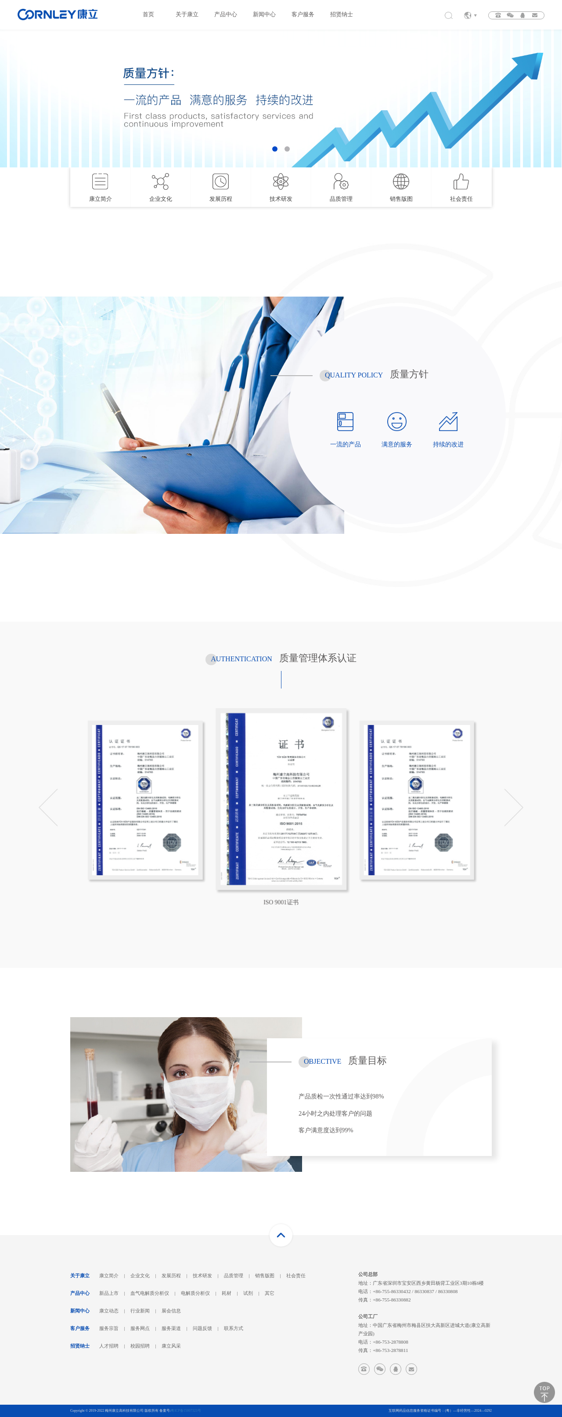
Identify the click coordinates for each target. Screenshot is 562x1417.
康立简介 (109, 1275)
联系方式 (233, 1328)
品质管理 (233, 1275)
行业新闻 (140, 1310)
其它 (269, 1293)
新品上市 (109, 1293)
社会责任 (296, 1275)
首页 (148, 14)
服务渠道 (171, 1328)
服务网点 (140, 1328)
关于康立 (187, 14)
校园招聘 (140, 1345)
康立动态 (109, 1310)
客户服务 (303, 14)
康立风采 (171, 1345)
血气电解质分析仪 (149, 1293)
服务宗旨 (109, 1328)
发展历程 (171, 1275)
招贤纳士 (341, 14)
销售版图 (264, 1275)
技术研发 (202, 1275)
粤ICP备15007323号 (186, 1411)
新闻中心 (264, 14)
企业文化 (140, 1275)
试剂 (248, 1293)
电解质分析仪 (195, 1293)
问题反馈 (202, 1328)
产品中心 (225, 14)
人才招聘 (109, 1345)
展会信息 (171, 1310)
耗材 (226, 1293)
